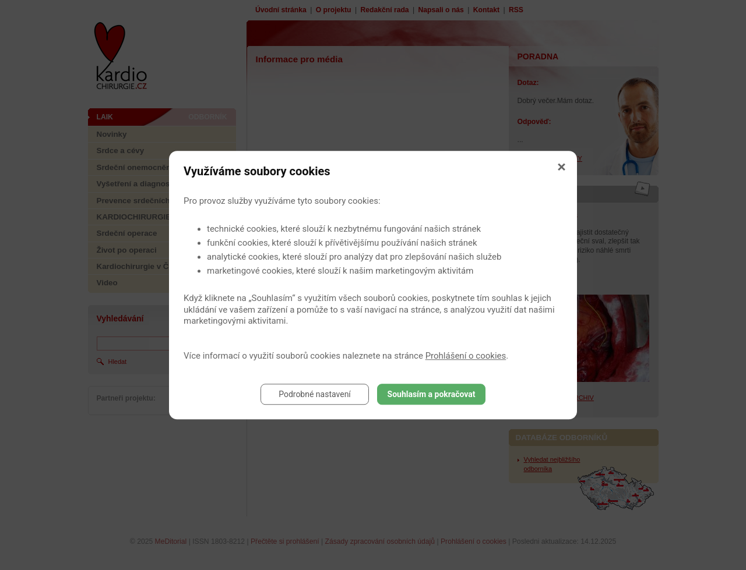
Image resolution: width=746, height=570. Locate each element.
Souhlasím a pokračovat (432, 394)
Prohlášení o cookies (465, 356)
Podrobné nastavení (315, 394)
